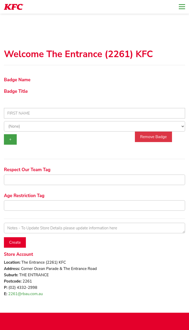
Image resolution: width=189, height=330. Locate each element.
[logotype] (14, 7)
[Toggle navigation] (182, 7)
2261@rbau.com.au (25, 293)
